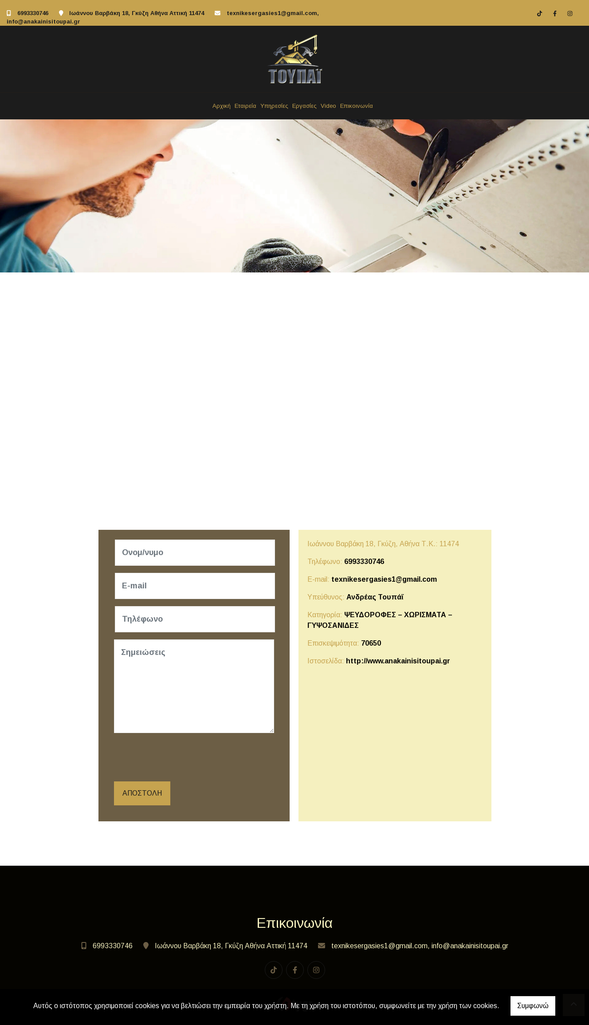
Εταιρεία (245, 105)
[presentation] (183, 757)
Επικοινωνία (356, 105)
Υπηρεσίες (274, 105)
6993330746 (32, 13)
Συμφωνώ (533, 1005)
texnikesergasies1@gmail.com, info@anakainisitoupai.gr (419, 946)
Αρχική (221, 105)
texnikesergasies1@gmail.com (384, 579)
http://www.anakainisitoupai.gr (398, 661)
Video (328, 105)
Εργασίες (304, 105)
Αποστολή (142, 793)
